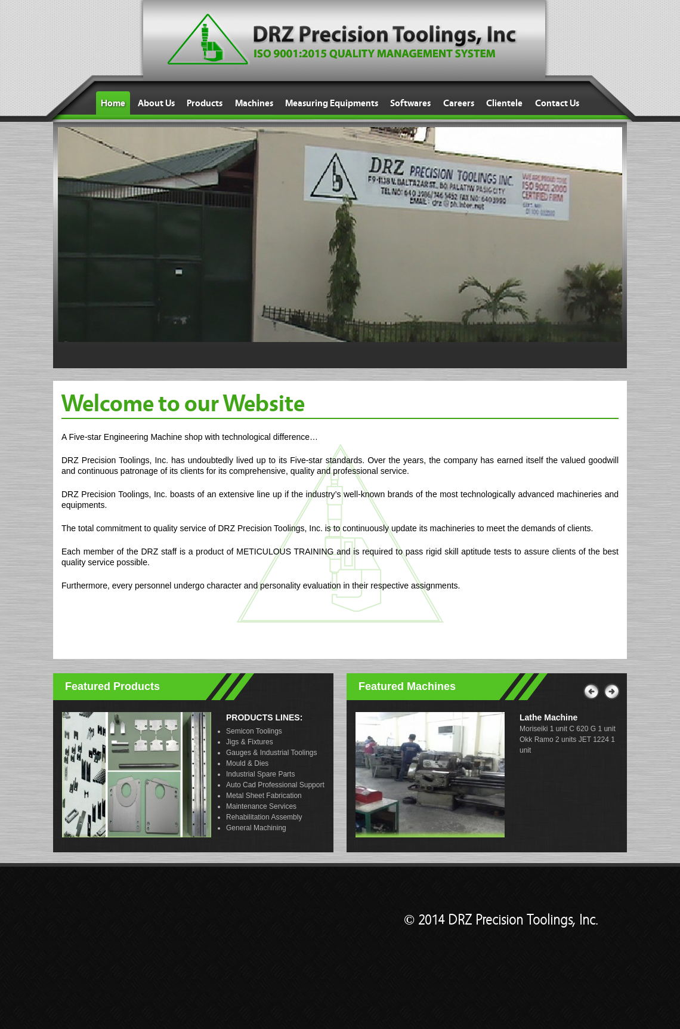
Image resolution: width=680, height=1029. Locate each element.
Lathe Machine (548, 717)
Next (610, 687)
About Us (156, 103)
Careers (458, 103)
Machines (254, 103)
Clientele (504, 103)
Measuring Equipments (331, 103)
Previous (590, 691)
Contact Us (557, 103)
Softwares (410, 103)
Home (113, 103)
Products (204, 103)
